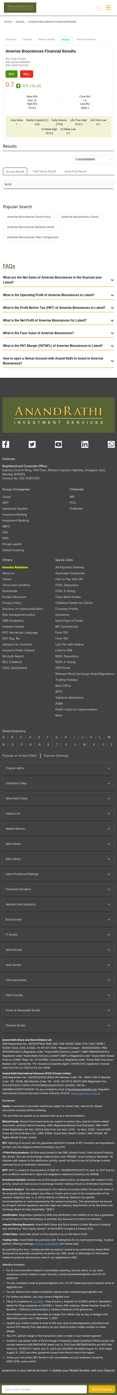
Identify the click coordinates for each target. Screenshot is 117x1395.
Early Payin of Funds (69, 620)
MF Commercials (66, 626)
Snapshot (10, 39)
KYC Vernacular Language (20, 632)
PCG (73, 502)
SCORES (38, 1301)
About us (8, 573)
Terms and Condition (16, 585)
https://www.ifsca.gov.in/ (85, 1093)
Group (6, 496)
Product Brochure (14, 597)
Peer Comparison (86, 39)
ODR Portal (62, 668)
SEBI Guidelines (13, 620)
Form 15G (61, 632)
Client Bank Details (68, 597)
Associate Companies (70, 573)
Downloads (9, 591)
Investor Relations (15, 567)
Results (66, 39)
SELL (26, 74)
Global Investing (13, 550)
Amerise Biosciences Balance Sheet (30, 227)
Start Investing (102, 1389)
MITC (58, 691)
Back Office (63, 685)
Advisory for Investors (17, 644)
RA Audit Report (13, 656)
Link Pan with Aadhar (69, 644)
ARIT (5, 502)
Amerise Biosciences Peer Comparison (33, 237)
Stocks (20, 21)
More (58, 715)
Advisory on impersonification (22, 608)
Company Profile (66, 608)
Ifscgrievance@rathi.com (82, 1089)
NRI (72, 496)
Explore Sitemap (56, 756)
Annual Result (15, 171)
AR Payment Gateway (69, 567)
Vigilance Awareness (69, 697)
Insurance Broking (14, 514)
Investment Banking (15, 520)
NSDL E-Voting (65, 662)
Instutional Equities (15, 508)
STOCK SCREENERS (47, 1243)
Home (8, 21)
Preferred (76, 508)
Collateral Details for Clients (74, 603)
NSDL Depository (67, 656)
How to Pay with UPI (69, 579)
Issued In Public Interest (18, 650)
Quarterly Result (75, 171)
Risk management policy (18, 614)
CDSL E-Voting (65, 591)
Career (6, 579)
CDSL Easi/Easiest (14, 668)
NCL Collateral (12, 662)
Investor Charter (13, 626)
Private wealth (12, 544)
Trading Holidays (66, 679)
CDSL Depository (66, 585)
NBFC (6, 526)
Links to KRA (63, 650)
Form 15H (61, 638)
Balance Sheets (46, 39)
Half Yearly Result (44, 171)
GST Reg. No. (11, 638)
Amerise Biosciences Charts (79, 217)
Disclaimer (62, 614)
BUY (11, 74)
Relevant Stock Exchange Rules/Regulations (85, 674)
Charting (27, 39)
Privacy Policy (11, 603)
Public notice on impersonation (76, 709)
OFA (5, 532)
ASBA (59, 703)
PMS (5, 538)
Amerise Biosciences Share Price (28, 217)
